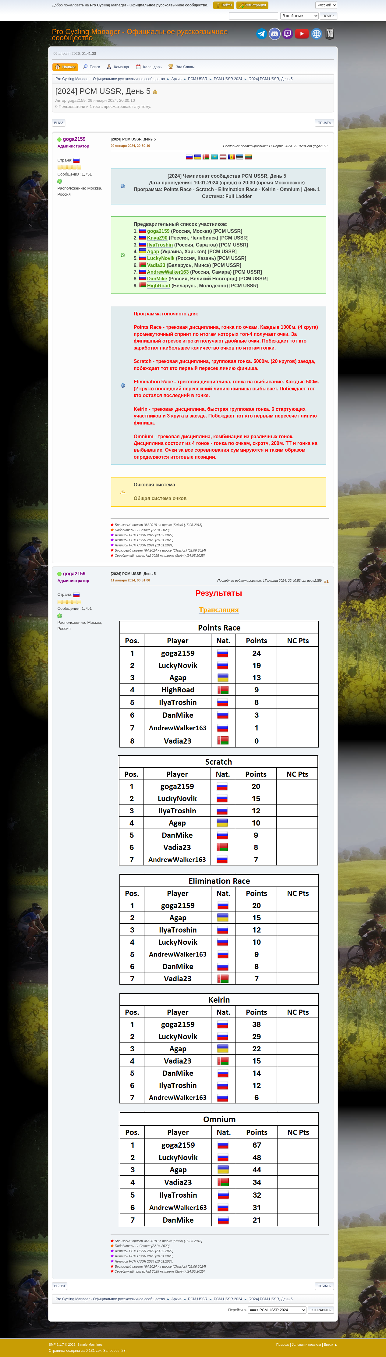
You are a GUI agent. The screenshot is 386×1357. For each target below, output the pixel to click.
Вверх (59, 1286)
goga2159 (74, 139)
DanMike (157, 278)
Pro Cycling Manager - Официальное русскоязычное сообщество (140, 34)
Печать (324, 123)
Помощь (282, 1344)
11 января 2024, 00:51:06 (130, 580)
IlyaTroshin (160, 244)
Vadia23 (156, 265)
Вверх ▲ (330, 1344)
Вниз (58, 123)
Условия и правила (306, 1344)
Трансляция (219, 609)
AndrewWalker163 (168, 272)
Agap (153, 251)
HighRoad (158, 285)
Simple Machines (89, 1344)
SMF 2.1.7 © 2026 (62, 1344)
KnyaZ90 (157, 237)
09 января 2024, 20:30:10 (130, 145)
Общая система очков (160, 498)
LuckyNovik (161, 258)
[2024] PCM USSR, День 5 (133, 139)
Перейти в (237, 1310)
